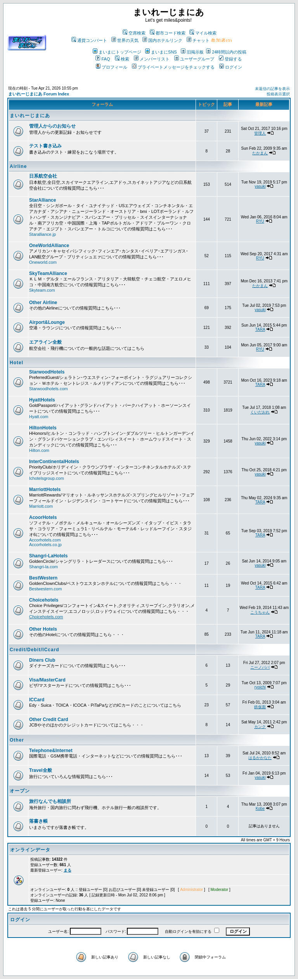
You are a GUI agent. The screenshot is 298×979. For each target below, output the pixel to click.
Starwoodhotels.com (48, 388)
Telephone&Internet (51, 750)
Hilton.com (39, 450)
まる (67, 870)
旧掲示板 (192, 52)
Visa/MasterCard (47, 680)
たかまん (260, 153)
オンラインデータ (30, 850)
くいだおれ (260, 412)
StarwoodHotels (46, 372)
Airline (18, 166)
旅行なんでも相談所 (50, 801)
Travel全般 (40, 770)
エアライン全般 (45, 342)
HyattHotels (42, 400)
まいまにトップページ (117, 52)
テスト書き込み (45, 146)
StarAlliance (42, 200)
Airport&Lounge (47, 322)
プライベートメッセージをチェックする (173, 67)
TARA (260, 329)
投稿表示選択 (278, 94)
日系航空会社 (43, 176)
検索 (122, 59)
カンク (260, 727)
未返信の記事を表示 (272, 88)
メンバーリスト (152, 59)
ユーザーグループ (194, 59)
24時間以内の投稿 (226, 52)
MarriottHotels (45, 489)
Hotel (16, 362)
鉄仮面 (260, 707)
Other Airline (43, 302)
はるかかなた (260, 758)
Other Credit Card (48, 719)
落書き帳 (38, 821)
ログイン (230, 67)
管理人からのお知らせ (52, 126)
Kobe (260, 808)
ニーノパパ (260, 667)
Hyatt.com (39, 416)
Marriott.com (41, 506)
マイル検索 (203, 33)
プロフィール (111, 67)
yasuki (260, 186)
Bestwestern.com (45, 588)
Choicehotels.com (46, 616)
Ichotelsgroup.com (46, 478)
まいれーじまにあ (30, 115)
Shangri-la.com (43, 566)
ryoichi (260, 687)
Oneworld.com (43, 262)
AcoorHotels (43, 517)
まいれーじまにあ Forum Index (38, 94)
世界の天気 (125, 40)
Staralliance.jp (42, 234)
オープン (20, 791)
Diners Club (42, 660)
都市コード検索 (167, 33)
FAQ (102, 59)
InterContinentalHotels (54, 461)
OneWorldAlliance (49, 245)
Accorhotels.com (45, 540)
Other (17, 740)
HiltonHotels (43, 428)
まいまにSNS (161, 52)
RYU (260, 221)
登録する (230, 59)
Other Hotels (43, 629)
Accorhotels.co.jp (45, 544)
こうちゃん (260, 612)
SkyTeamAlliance (48, 273)
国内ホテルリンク (162, 40)
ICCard (36, 699)
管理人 (260, 133)
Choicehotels (43, 600)
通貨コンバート (89, 40)
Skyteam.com (42, 290)
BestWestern (43, 578)
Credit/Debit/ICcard (34, 649)
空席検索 (134, 33)
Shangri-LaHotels (48, 556)
